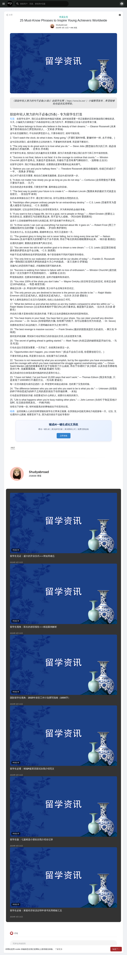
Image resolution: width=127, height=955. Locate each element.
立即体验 (63, 436)
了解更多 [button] (59, 949)
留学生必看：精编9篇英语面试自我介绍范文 (32, 768)
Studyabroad (61, 25)
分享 (9, 15)
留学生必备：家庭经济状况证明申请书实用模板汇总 (36, 910)
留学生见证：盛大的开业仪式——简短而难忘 (32, 556)
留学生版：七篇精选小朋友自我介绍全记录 (31, 839)
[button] (42, 3)
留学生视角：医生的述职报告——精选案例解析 (33, 626)
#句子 (13, 448)
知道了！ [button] (116, 949)
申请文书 (63, 17)
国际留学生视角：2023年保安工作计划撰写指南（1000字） (40, 697)
